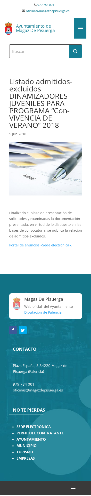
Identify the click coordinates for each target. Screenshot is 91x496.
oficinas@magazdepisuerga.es (47, 11)
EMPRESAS (26, 458)
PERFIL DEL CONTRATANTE (40, 433)
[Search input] (39, 51)
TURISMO (25, 452)
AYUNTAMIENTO (31, 439)
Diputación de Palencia (43, 312)
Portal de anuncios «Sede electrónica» (40, 245)
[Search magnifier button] (75, 51)
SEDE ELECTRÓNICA (34, 426)
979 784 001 (45, 5)
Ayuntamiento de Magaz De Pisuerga (35, 28)
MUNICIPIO (27, 445)
